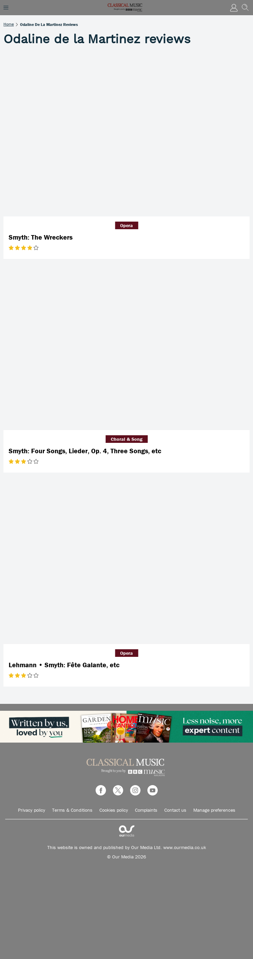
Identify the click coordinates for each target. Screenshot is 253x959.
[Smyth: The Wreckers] (126, 134)
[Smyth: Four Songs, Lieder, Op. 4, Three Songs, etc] (126, 348)
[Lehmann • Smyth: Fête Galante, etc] (126, 562)
